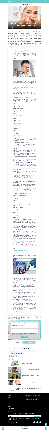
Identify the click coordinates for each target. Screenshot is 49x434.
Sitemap (9, 406)
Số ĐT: (27, 323)
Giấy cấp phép (10, 399)
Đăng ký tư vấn (10, 1)
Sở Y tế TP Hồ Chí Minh (11, 408)
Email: (9, 416)
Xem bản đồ (11, 411)
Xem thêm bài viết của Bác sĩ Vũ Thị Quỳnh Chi (29, 342)
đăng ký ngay (24, 336)
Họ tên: (13, 323)
